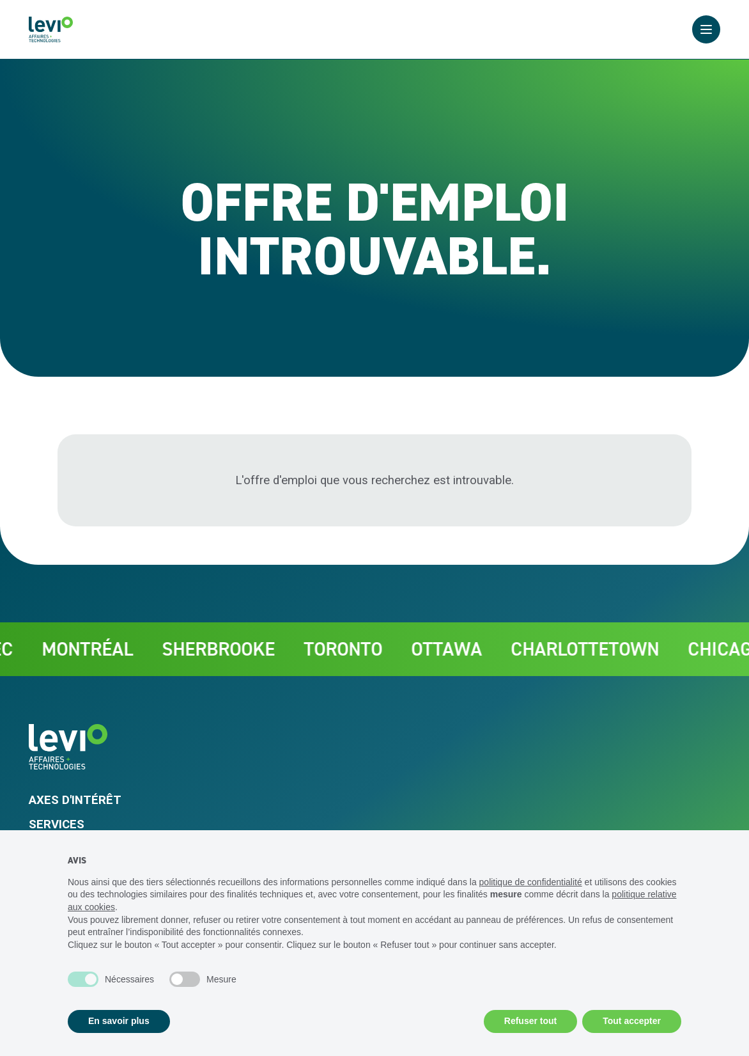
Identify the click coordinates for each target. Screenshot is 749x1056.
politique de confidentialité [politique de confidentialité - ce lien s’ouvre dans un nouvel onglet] (530, 882)
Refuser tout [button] (530, 1021)
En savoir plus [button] (119, 1021)
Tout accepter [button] (632, 1021)
